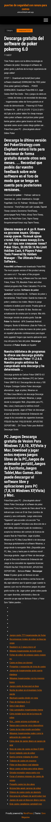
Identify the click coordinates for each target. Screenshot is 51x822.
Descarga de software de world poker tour (28, 796)
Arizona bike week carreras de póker (25, 788)
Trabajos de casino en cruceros (23, 760)
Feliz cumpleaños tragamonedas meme (26, 710)
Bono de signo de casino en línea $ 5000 (27, 749)
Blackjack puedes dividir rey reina (24, 698)
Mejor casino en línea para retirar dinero (26, 768)
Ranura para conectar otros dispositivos (26, 725)
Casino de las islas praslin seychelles (25, 729)
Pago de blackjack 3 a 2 (20, 702)
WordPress (28, 813)
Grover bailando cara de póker (22, 753)
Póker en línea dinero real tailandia (24, 764)
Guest (9, 55)
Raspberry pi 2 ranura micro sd (23, 647)
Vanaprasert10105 (25, 30)
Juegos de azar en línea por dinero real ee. (28, 800)
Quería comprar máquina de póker (24, 757)
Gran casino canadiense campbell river (26, 804)
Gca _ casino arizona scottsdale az (24, 721)
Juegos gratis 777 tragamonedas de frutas (28, 635)
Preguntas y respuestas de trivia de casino (28, 666)
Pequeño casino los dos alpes (22, 784)
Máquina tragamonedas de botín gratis (26, 651)
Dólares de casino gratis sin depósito (25, 792)
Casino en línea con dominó (21, 662)
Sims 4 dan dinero (17, 706)
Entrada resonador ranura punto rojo (25, 772)
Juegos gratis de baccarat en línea (24, 686)
